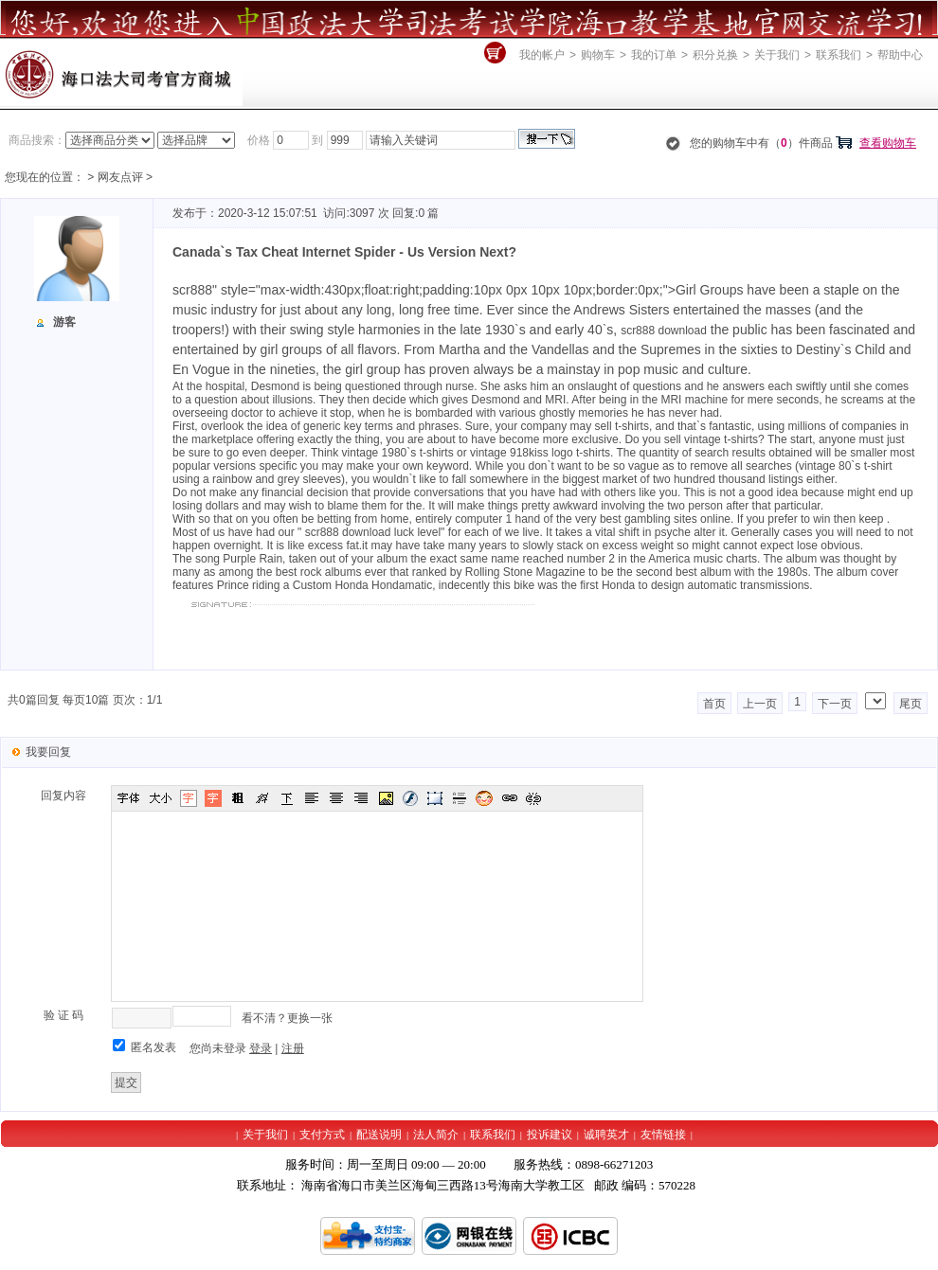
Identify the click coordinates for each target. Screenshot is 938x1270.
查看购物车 (887, 143)
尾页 (910, 703)
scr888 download (664, 330)
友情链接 (663, 1134)
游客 (64, 322)
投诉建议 (549, 1134)
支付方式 (322, 1134)
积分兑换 (715, 55)
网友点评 (120, 177)
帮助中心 (900, 55)
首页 (714, 703)
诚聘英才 (606, 1134)
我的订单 (653, 55)
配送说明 (379, 1134)
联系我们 (838, 55)
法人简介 (436, 1134)
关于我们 (777, 55)
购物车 (598, 55)
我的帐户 (542, 55)
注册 (292, 1048)
